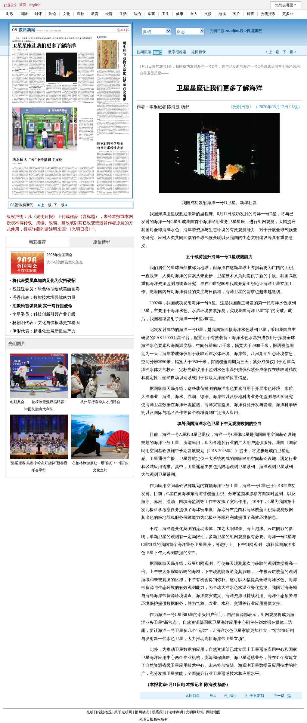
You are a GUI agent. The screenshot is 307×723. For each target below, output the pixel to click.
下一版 (60, 205)
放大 (213, 696)
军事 (151, 14)
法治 (137, 14)
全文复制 (254, 696)
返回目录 (198, 52)
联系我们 (159, 712)
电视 (222, 14)
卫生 (165, 14)
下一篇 (282, 696)
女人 (193, 14)
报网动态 (142, 712)
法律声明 (176, 712)
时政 (10, 14)
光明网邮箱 (195, 712)
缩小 (230, 696)
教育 (94, 14)
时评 (38, 14)
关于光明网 (123, 712)
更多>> (288, 14)
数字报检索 (177, 52)
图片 (236, 14)
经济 (109, 14)
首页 (22, 5)
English (34, 5)
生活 (123, 14)
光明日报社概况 (99, 712)
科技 (80, 14)
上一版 (44, 205)
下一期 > (289, 52)
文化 (66, 14)
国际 (24, 14)
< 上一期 (272, 52)
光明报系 (268, 14)
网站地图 (213, 712)
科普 (250, 14)
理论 (52, 14)
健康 (179, 14)
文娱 (208, 14)
